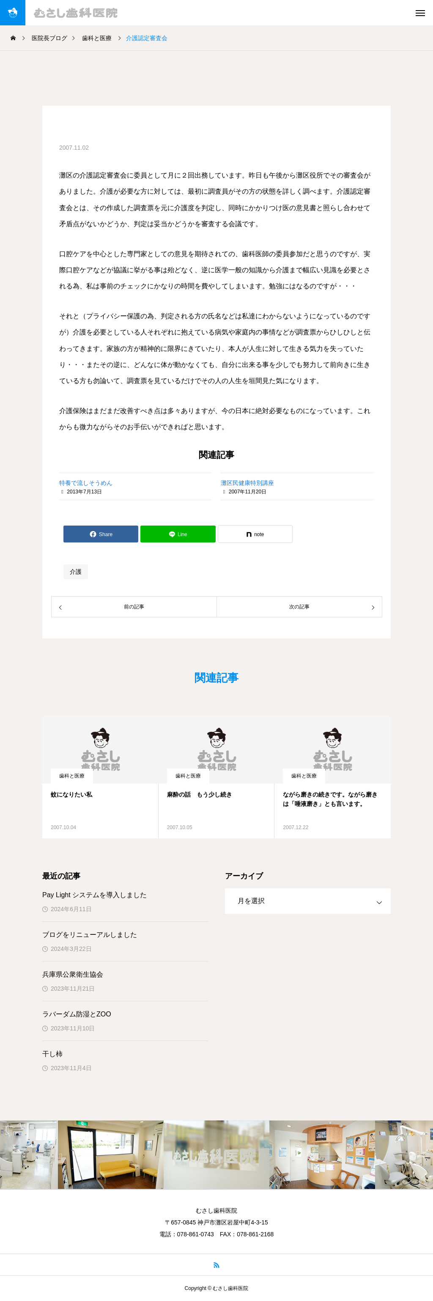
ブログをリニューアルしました (89, 934)
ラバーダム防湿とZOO (76, 1014)
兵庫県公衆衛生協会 (72, 974)
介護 (76, 571)
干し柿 (52, 1053)
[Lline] (177, 534)
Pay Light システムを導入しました (94, 894)
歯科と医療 (72, 776)
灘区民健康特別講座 (247, 482)
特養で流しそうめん (85, 482)
